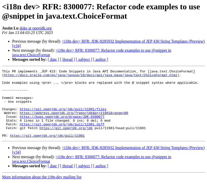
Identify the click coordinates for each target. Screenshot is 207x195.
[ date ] (53, 59)
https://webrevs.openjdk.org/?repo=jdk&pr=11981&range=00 (74, 122)
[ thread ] (67, 59)
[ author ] (100, 59)
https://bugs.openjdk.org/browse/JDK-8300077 (62, 126)
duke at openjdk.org (35, 28)
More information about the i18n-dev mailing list (42, 190)
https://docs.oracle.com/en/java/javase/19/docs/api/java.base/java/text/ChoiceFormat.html (90, 76)
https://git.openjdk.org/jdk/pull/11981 (47, 149)
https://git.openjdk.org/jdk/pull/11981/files (63, 117)
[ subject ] (84, 59)
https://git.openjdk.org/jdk (66, 140)
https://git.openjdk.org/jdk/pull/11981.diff (62, 135)
